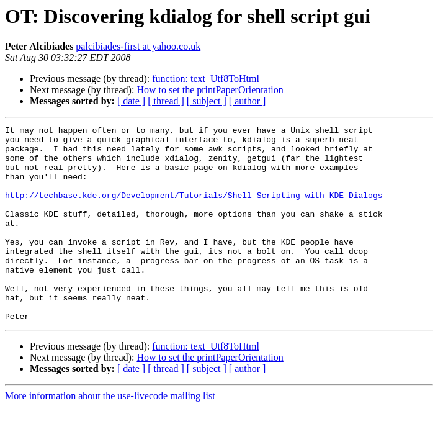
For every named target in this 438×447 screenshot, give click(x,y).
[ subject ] (206, 101)
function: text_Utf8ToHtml (205, 78)
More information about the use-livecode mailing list (110, 435)
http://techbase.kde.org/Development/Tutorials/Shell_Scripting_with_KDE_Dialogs (193, 209)
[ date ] (131, 101)
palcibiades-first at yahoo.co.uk (138, 46)
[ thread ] (166, 101)
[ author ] (247, 101)
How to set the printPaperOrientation (209, 89)
